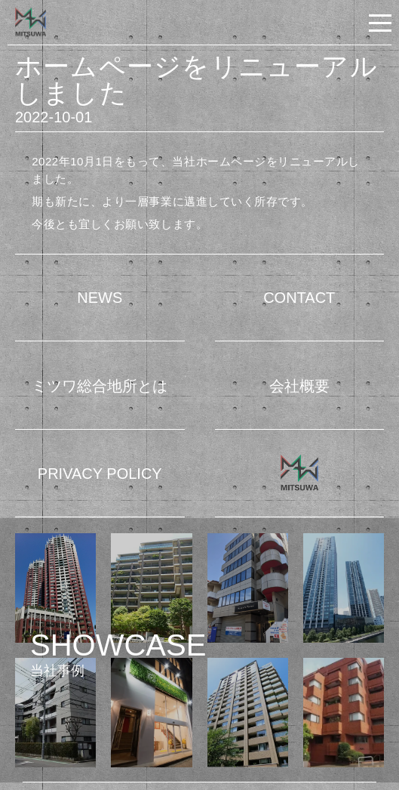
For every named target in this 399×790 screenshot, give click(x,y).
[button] (380, 23)
